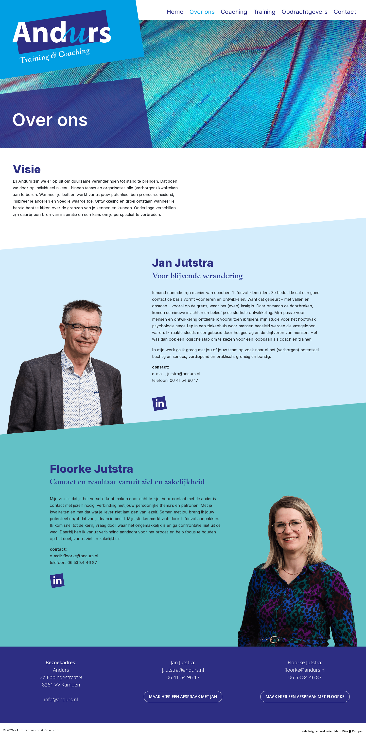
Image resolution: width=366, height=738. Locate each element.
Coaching (234, 11)
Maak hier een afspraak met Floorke (304, 696)
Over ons (202, 11)
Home (175, 11)
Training (264, 11)
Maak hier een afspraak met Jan (183, 696)
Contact (345, 11)
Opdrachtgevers (305, 11)
